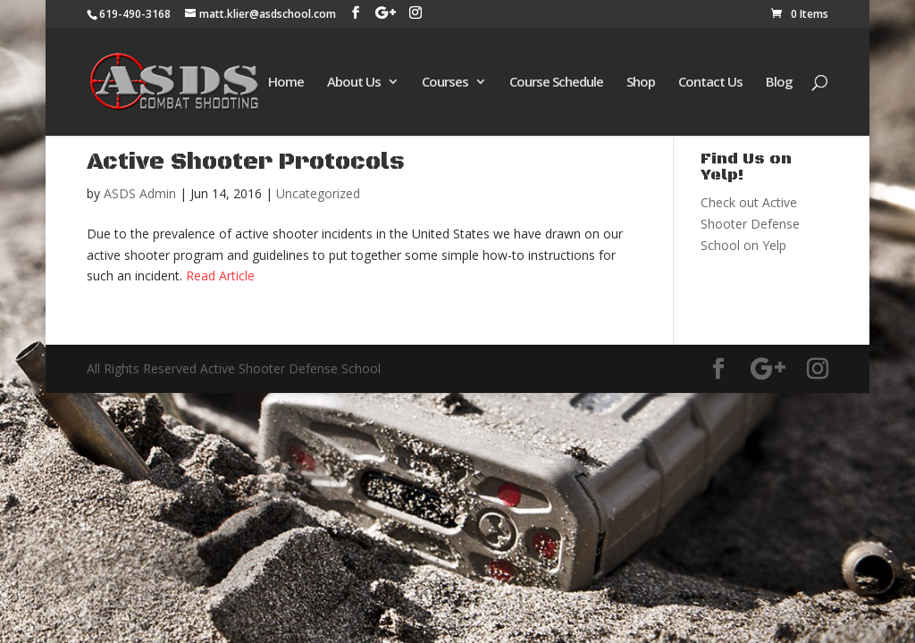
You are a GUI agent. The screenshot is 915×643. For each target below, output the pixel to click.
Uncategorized (318, 193)
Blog (779, 82)
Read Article (220, 275)
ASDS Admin (140, 193)
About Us (354, 82)
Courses (445, 82)
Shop (640, 82)
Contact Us (710, 82)
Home (286, 82)
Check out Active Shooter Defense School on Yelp (750, 224)
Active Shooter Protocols (246, 162)
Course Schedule (556, 82)
